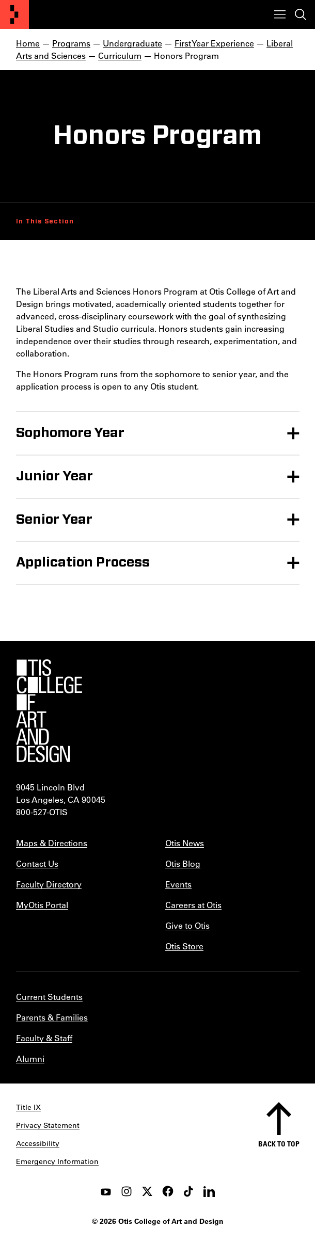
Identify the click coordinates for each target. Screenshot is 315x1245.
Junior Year (54, 476)
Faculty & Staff (44, 1037)
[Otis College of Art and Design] (14, 14)
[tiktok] (188, 1191)
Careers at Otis (193, 904)
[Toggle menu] (280, 14)
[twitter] (147, 1191)
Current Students (49, 996)
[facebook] (168, 1191)
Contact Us (37, 863)
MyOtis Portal (42, 904)
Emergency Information (57, 1161)
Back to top (279, 1143)
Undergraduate (132, 43)
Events (178, 884)
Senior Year (54, 519)
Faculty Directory (49, 884)
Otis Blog (182, 863)
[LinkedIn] (209, 1191)
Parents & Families (52, 1017)
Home (28, 43)
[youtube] (106, 1191)
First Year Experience (214, 43)
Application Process (83, 562)
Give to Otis (187, 925)
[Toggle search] (300, 14)
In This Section (45, 221)
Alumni (30, 1058)
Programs (71, 43)
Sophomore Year (70, 433)
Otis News (184, 842)
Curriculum (119, 55)
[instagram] (126, 1191)
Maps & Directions (51, 842)
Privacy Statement (48, 1125)
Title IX (28, 1107)
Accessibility (37, 1143)
